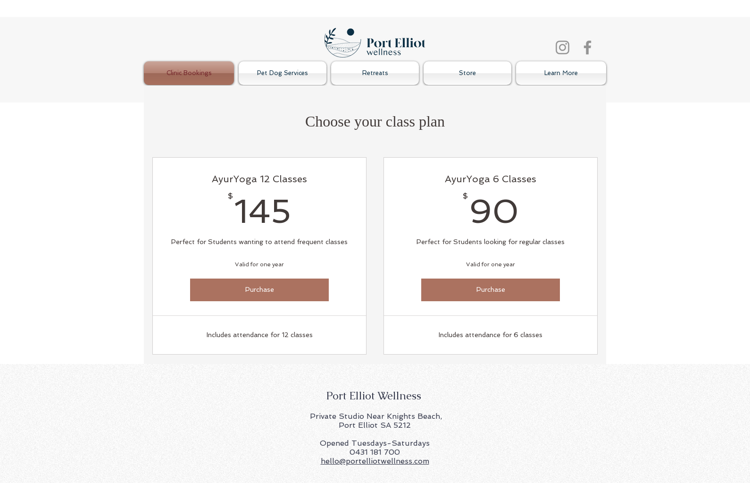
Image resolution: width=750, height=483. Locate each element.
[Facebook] (587, 47)
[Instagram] (562, 47)
